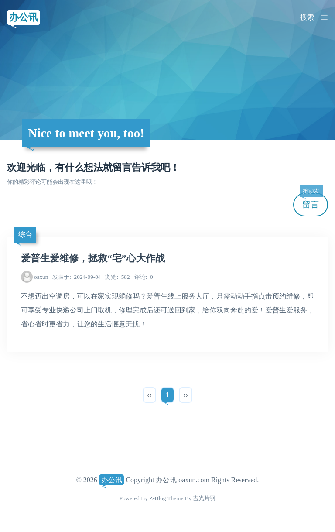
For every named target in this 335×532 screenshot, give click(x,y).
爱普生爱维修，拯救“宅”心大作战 (93, 258)
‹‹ (149, 394)
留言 (311, 201)
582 (117, 277)
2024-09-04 (76, 277)
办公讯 (23, 17)
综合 (25, 234)
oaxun (41, 277)
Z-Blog (157, 498)
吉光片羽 (204, 498)
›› (185, 394)
